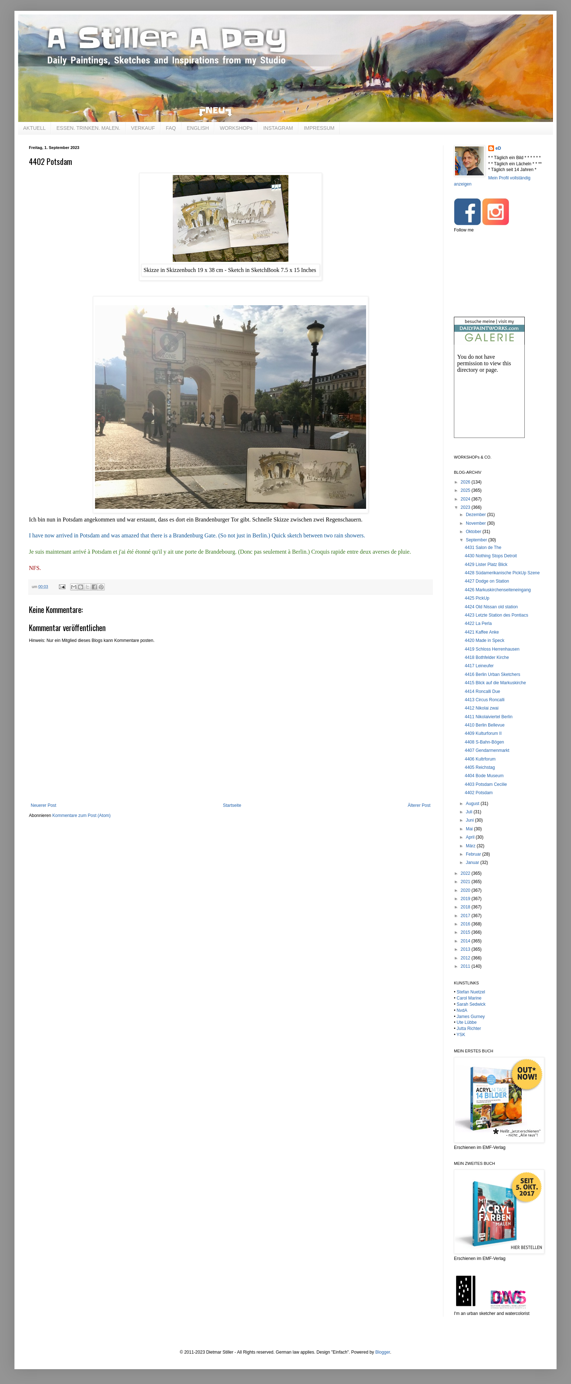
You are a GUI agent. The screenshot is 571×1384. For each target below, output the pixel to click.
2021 (466, 881)
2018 (466, 907)
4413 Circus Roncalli (485, 699)
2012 (466, 958)
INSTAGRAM (278, 128)
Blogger (382, 1352)
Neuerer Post (43, 805)
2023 (466, 507)
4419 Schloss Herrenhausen (492, 649)
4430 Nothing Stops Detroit (491, 555)
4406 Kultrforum (480, 759)
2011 (466, 966)
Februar (474, 854)
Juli (469, 811)
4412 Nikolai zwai (481, 708)
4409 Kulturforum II (483, 733)
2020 (466, 890)
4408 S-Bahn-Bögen (484, 742)
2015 (466, 932)
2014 (466, 941)
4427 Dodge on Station (487, 581)
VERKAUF (143, 128)
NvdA (462, 1010)
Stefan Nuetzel (471, 992)
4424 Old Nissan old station (491, 606)
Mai (470, 828)
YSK (460, 1034)
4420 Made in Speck (484, 640)
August (473, 803)
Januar (473, 862)
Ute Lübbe (467, 1022)
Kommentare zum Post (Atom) (81, 815)
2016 (466, 924)
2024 (466, 499)
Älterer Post (419, 805)
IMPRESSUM (319, 128)
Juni (470, 820)
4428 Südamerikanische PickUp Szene (502, 572)
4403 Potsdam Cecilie (486, 784)
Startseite (232, 805)
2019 (466, 898)
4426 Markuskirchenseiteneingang (498, 589)
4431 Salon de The (483, 547)
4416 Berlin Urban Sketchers (492, 674)
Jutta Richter (469, 1028)
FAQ (171, 128)
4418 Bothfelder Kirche (487, 657)
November (476, 523)
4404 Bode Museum (484, 775)
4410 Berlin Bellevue (485, 725)
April (471, 837)
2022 (466, 873)
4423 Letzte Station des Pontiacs (496, 615)
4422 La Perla (478, 623)
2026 (466, 482)
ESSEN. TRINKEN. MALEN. (88, 128)
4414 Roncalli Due (482, 691)
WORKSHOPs (236, 128)
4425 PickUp (477, 598)
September (477, 539)
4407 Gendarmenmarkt (487, 750)
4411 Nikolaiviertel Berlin (488, 716)
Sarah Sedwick (471, 1004)
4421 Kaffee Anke (482, 632)
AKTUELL (34, 128)
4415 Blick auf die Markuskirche (495, 682)
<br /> (489, 397)
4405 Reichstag (480, 767)
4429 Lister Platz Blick (486, 564)
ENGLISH (198, 128)
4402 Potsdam (479, 792)
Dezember (476, 514)
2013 (466, 949)
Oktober (474, 531)
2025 (466, 490)
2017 (466, 915)
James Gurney (471, 1016)
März (471, 845)
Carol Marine (469, 998)
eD (498, 148)
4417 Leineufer (479, 665)
